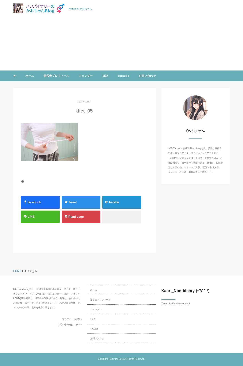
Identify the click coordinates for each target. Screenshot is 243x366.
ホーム (29, 75)
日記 (105, 75)
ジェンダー (86, 75)
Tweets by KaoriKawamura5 (175, 303)
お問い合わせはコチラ (70, 324)
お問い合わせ (147, 75)
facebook (32, 202)
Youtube (123, 75)
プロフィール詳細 (72, 319)
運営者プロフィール (56, 75)
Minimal (114, 359)
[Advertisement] (121, 42)
